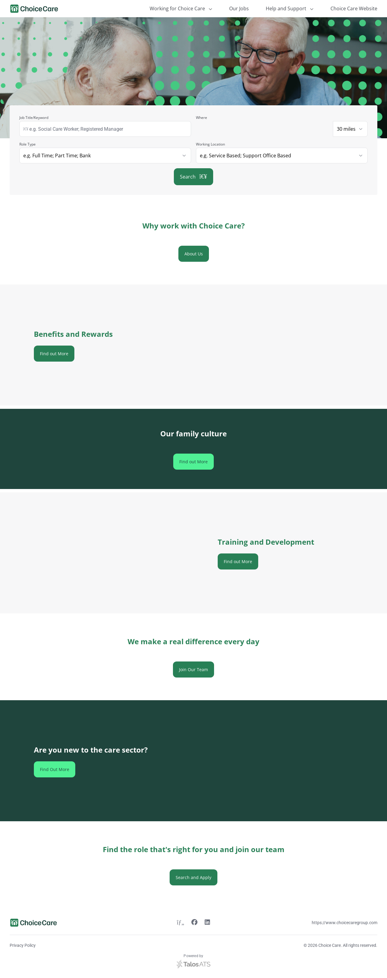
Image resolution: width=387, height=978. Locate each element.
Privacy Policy (23, 945)
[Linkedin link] (207, 923)
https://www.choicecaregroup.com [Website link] (344, 922)
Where (201, 117)
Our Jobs (239, 8)
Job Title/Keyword (33, 117)
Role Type (27, 144)
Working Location (210, 144)
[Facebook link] (194, 923)
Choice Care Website (353, 8)
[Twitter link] (180, 923)
